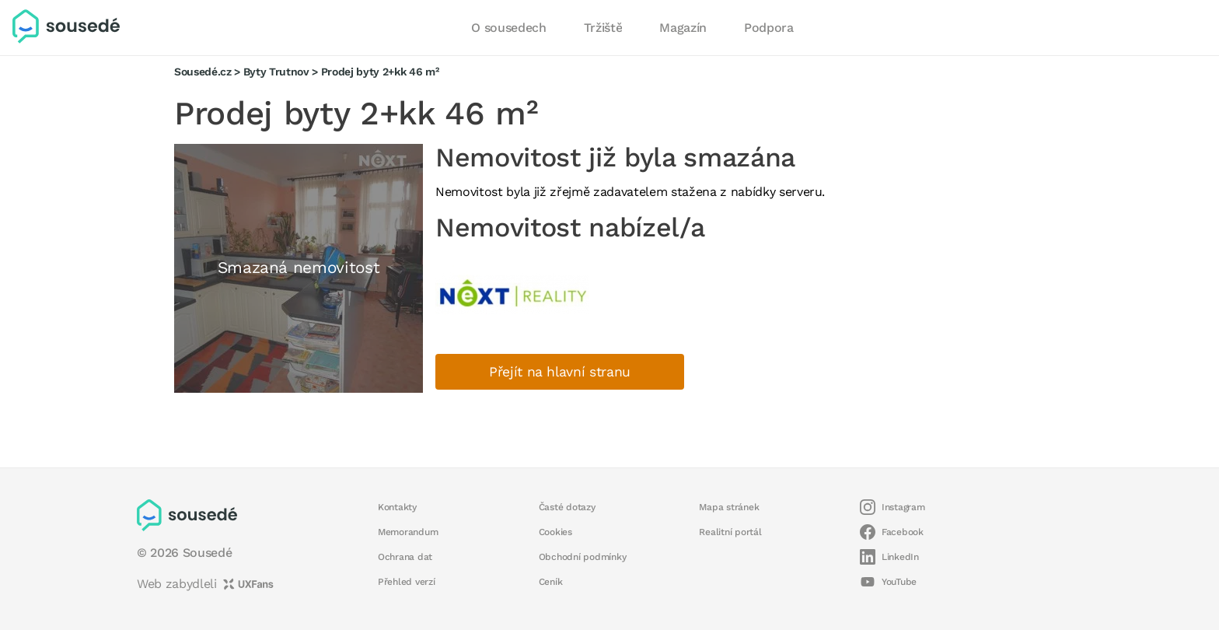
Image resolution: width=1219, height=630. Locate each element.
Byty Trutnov (276, 71)
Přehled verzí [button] (406, 581)
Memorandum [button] (408, 532)
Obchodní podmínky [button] (583, 556)
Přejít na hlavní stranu (559, 372)
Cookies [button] (555, 532)
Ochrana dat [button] (405, 556)
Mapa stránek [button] (729, 507)
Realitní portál (730, 532)
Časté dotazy (567, 507)
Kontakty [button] (397, 507)
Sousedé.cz (203, 71)
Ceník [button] (551, 581)
